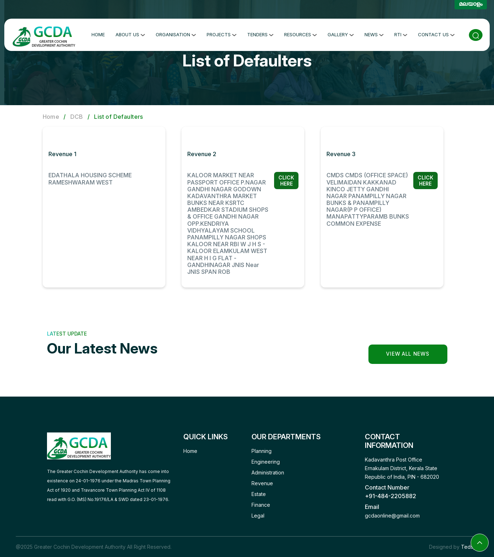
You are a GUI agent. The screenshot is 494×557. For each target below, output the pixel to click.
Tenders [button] (260, 33)
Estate (258, 494)
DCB (76, 116)
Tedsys (470, 547)
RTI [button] (400, 33)
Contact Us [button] (436, 33)
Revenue (262, 483)
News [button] (374, 33)
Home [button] (98, 33)
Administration (267, 472)
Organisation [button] (176, 33)
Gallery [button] (341, 33)
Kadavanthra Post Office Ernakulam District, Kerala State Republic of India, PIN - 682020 (402, 468)
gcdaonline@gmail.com (392, 515)
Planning (261, 451)
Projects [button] (221, 33)
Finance (260, 505)
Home (51, 116)
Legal (257, 515)
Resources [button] (300, 33)
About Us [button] (130, 33)
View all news (407, 354)
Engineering (265, 462)
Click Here (286, 180)
